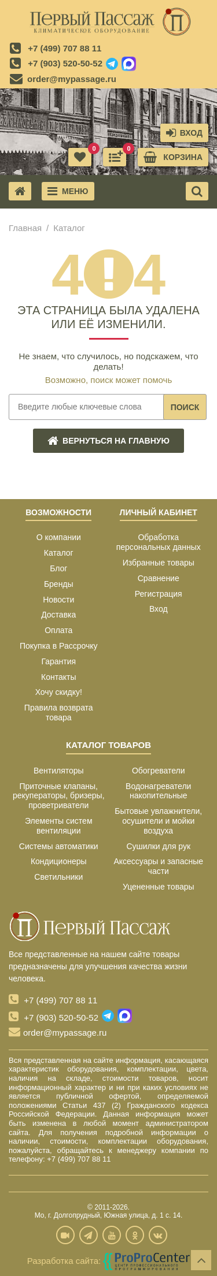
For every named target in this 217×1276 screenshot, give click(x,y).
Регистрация (158, 593)
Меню (68, 191)
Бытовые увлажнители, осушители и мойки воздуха (158, 820)
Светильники (58, 876)
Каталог (58, 552)
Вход (158, 608)
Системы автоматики (58, 846)
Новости (58, 599)
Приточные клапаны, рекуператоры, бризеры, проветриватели (59, 796)
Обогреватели (158, 770)
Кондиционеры (59, 861)
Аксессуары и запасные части (158, 866)
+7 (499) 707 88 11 (64, 48)
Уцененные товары (158, 886)
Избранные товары (158, 562)
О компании (58, 537)
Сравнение (158, 578)
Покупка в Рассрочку (59, 645)
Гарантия (58, 661)
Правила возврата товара (58, 712)
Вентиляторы (59, 770)
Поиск (185, 407)
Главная (25, 228)
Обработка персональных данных (158, 542)
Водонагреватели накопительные (158, 791)
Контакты (58, 677)
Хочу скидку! (58, 692)
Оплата (58, 630)
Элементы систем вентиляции (59, 825)
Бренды (58, 584)
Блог (58, 568)
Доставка (58, 614)
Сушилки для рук (158, 846)
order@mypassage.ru (71, 79)
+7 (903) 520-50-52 (65, 63)
